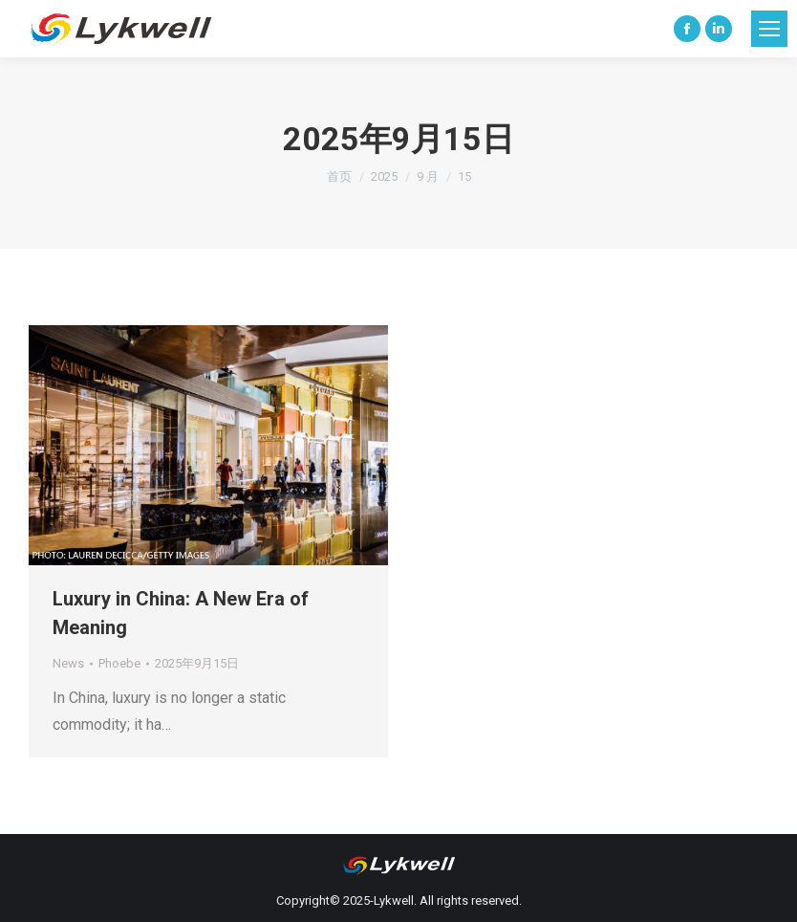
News (68, 663)
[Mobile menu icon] (769, 29)
